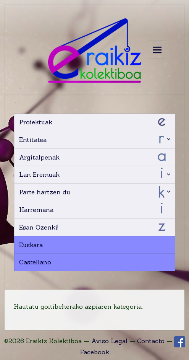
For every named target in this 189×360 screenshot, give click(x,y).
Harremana (36, 209)
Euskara (31, 245)
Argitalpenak (39, 157)
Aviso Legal (109, 341)
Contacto (151, 341)
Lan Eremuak (39, 174)
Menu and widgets (157, 50)
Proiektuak (35, 122)
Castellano (35, 262)
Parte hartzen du (44, 192)
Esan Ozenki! (38, 227)
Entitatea (33, 139)
